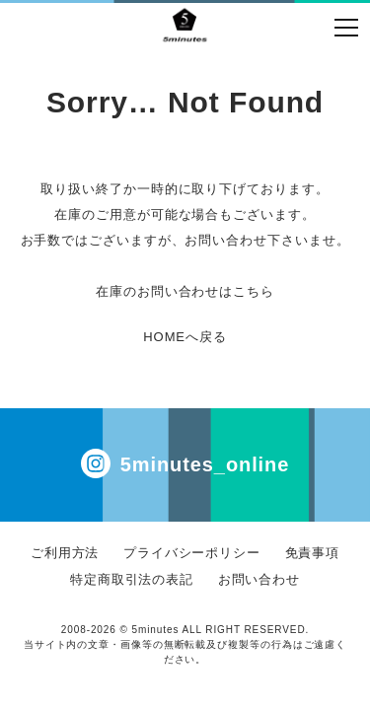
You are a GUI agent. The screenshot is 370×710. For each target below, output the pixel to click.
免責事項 (312, 552)
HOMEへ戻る (184, 336)
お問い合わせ (259, 579)
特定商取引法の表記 (131, 579)
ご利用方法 (65, 552)
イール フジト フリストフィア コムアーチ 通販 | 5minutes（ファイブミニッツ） (185, 24)
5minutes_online (185, 463)
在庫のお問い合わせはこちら (185, 291)
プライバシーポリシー (191, 552)
